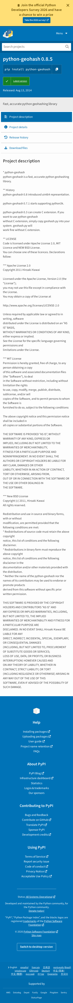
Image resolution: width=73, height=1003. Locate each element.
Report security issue (36, 861)
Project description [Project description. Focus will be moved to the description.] (18, 117)
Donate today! (36, 911)
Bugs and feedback (36, 815)
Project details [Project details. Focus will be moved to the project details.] (15, 127)
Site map (36, 935)
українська (20, 970)
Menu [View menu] (62, 33)
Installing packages (35, 731)
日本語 (46, 967)
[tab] (36, 117)
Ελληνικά (33, 970)
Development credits (35, 834)
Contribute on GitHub (35, 820)
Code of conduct (35, 866)
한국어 (64, 974)
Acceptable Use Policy (35, 876)
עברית (41, 974)
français (36, 967)
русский (30, 974)
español (24, 967)
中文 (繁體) (16, 974)
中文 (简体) (58, 970)
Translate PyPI (35, 825)
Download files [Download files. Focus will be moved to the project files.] (15, 148)
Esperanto (52, 974)
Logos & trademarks (36, 788)
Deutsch (46, 970)
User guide (35, 741)
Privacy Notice (35, 871)
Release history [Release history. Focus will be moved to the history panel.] (16, 137)
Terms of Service (35, 856)
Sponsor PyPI (36, 830)
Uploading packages (35, 736)
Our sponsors (36, 793)
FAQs (36, 751)
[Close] (68, 5)
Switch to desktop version (36, 947)
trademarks (29, 921)
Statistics (36, 783)
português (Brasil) (62, 967)
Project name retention (35, 746)
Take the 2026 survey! (35, 20)
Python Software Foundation (39, 931)
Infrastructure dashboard (35, 778)
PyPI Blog (35, 773)
